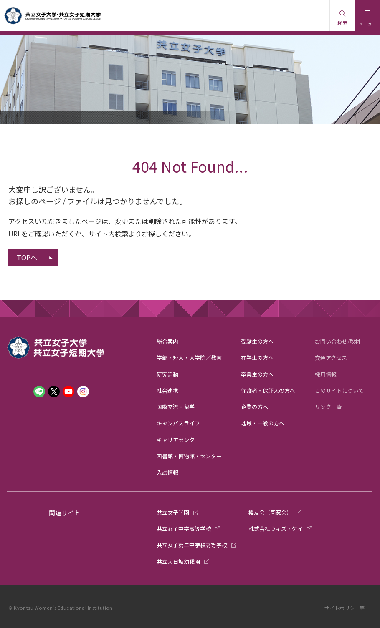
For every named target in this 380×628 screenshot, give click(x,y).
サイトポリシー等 (344, 607)
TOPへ (27, 257)
